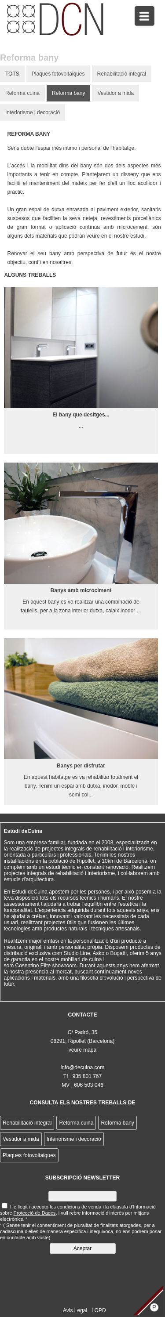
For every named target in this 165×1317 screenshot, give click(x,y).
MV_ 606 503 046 (82, 1085)
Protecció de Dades (35, 1213)
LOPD (99, 1310)
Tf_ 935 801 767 (82, 1076)
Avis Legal (75, 1310)
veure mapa (82, 1050)
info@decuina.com (83, 1067)
